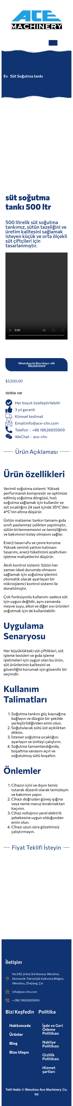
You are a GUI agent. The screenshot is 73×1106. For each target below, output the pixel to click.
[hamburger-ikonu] (53, 43)
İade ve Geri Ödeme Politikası (52, 1029)
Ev (6, 76)
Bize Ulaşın (19, 1052)
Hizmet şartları (48, 1069)
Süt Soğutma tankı (26, 76)
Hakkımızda (20, 1025)
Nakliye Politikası (50, 1044)
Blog (13, 1043)
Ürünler (16, 1034)
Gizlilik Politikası (50, 1056)
